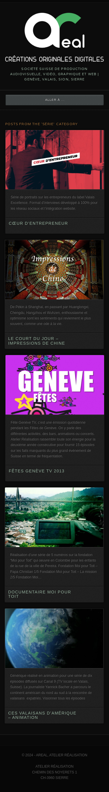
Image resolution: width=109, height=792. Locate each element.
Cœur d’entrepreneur (38, 223)
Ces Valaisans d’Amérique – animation (42, 715)
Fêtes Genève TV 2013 (37, 471)
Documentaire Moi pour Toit (39, 594)
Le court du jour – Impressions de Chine (36, 340)
